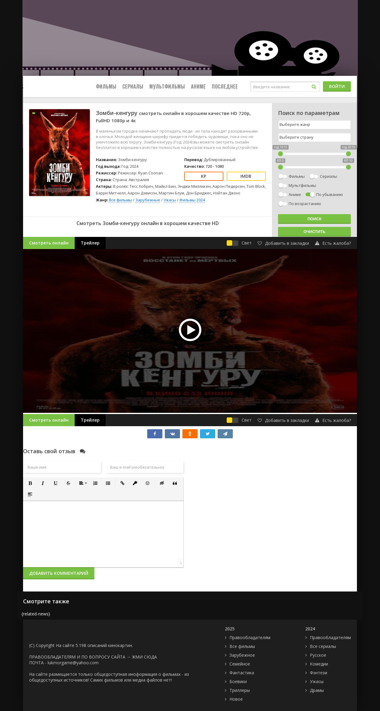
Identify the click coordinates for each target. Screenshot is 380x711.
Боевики (238, 681)
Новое (236, 699)
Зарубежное (242, 655)
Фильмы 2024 (192, 200)
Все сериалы (323, 646)
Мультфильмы (167, 86)
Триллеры (239, 690)
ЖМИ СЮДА (144, 657)
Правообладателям (249, 637)
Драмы (317, 690)
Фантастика (241, 673)
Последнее (225, 86)
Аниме (198, 86)
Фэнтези (318, 673)
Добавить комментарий (58, 573)
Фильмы (106, 86)
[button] (30, 483)
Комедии (319, 664)
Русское (318, 655)
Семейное (239, 664)
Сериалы (132, 86)
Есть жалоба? (333, 243)
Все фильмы (120, 200)
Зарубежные (147, 200)
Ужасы (170, 200)
